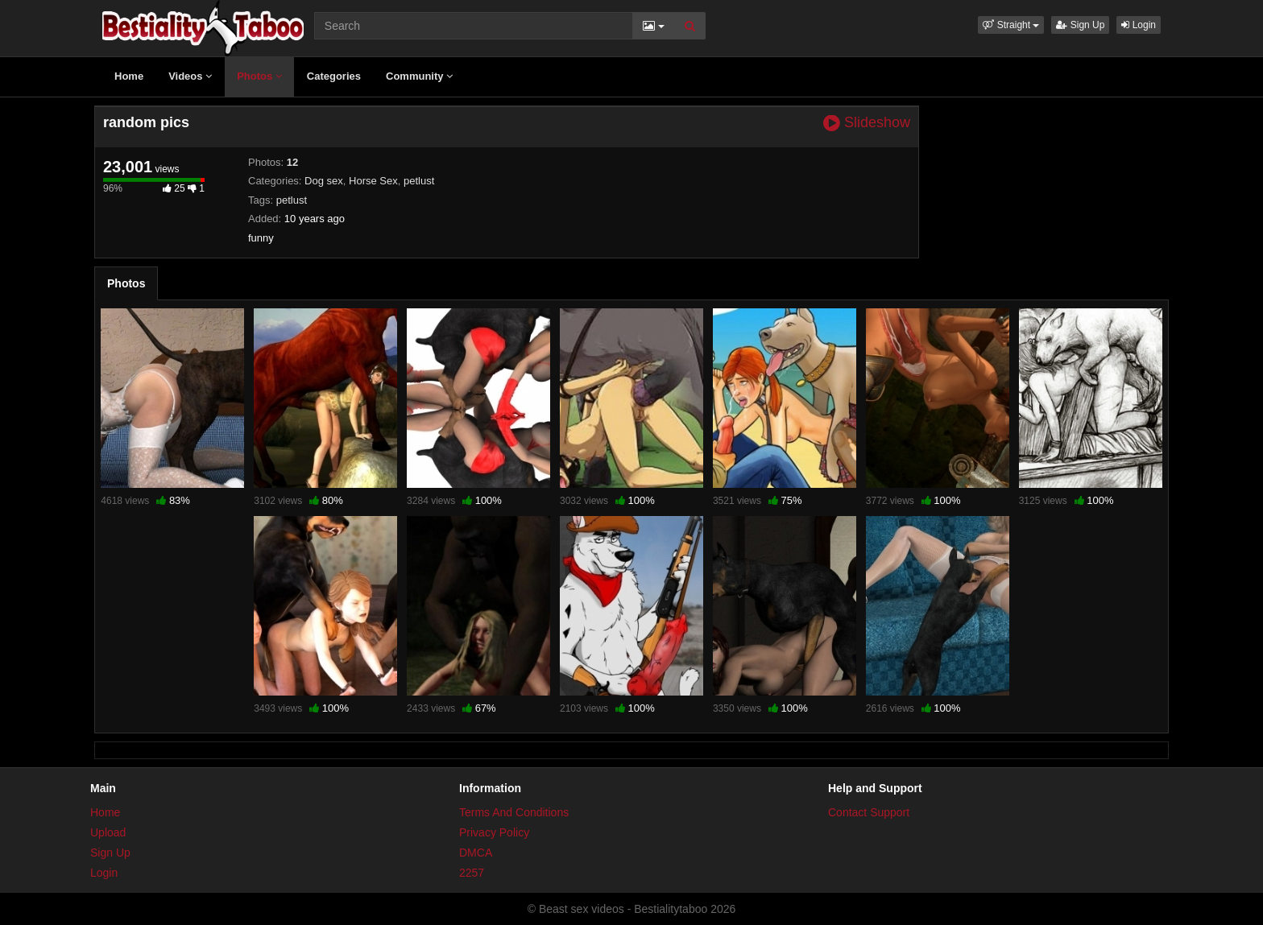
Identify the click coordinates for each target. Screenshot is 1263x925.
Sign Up (1080, 25)
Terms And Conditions (514, 812)
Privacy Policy (494, 832)
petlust (419, 181)
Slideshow (866, 122)
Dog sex (323, 181)
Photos (259, 76)
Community (419, 76)
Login (1138, 25)
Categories (334, 76)
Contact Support (868, 812)
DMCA (475, 852)
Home (128, 76)
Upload (108, 832)
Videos (190, 76)
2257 (471, 872)
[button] (1011, 25)
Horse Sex (373, 181)
